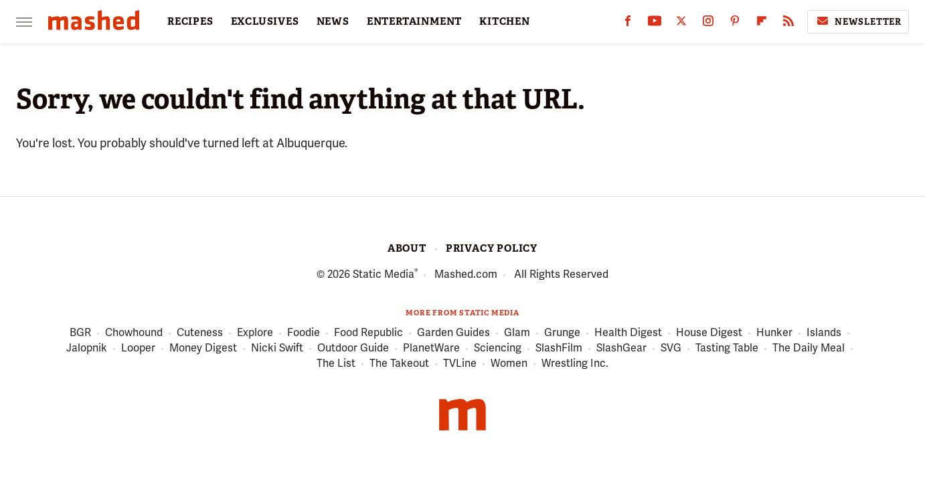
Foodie (303, 333)
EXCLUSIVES (265, 21)
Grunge (562, 333)
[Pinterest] (735, 23)
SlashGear (621, 348)
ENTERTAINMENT (414, 21)
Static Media (383, 274)
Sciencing (497, 348)
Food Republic (368, 333)
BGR (80, 333)
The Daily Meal (808, 348)
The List (336, 364)
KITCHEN (504, 21)
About (407, 248)
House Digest (709, 333)
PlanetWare (431, 348)
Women (509, 364)
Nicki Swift (277, 348)
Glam (517, 333)
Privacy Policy (491, 248)
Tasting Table (726, 348)
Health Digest (628, 333)
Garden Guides (453, 333)
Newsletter (858, 21)
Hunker (774, 333)
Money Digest (203, 348)
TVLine (460, 364)
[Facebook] (628, 23)
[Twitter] (681, 23)
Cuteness (200, 333)
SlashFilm (558, 348)
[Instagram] (708, 23)
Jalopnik (86, 348)
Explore (255, 333)
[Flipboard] (762, 23)
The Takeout (399, 364)
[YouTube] (655, 23)
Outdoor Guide (353, 348)
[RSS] (788, 23)
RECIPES (190, 21)
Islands (824, 333)
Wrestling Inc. (574, 364)
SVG (671, 348)
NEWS (333, 21)
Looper (138, 348)
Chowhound (134, 333)
